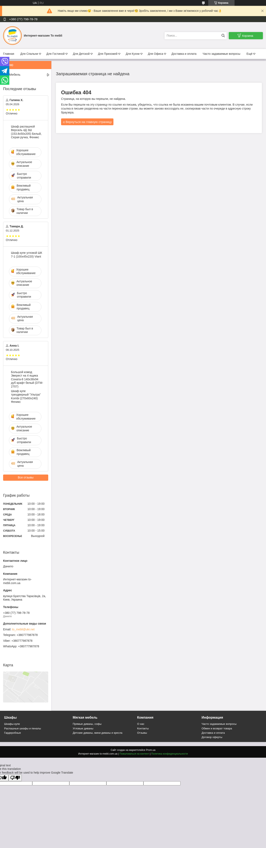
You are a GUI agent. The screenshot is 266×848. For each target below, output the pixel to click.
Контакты (143, 728)
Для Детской (81, 53)
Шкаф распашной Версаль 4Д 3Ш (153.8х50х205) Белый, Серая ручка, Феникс (26, 132)
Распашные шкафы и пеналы (22, 728)
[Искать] (223, 35)
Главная (8, 53)
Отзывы (142, 732)
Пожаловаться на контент (134, 753)
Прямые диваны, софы (87, 723)
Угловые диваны (83, 728)
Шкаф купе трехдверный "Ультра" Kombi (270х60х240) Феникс (26, 396)
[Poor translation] (15, 777)
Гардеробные (12, 732)
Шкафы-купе (12, 723)
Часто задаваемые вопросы (221, 53)
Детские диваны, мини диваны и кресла (97, 732)
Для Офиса (155, 53)
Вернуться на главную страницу (89, 122)
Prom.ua (150, 750)
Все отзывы (26, 477)
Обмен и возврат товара (217, 728)
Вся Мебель (11, 74)
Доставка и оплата (183, 53)
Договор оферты (212, 737)
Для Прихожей (107, 53)
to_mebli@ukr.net (23, 629)
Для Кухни (133, 53)
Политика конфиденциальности (169, 753)
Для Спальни (29, 53)
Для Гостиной (55, 53)
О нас (140, 723)
